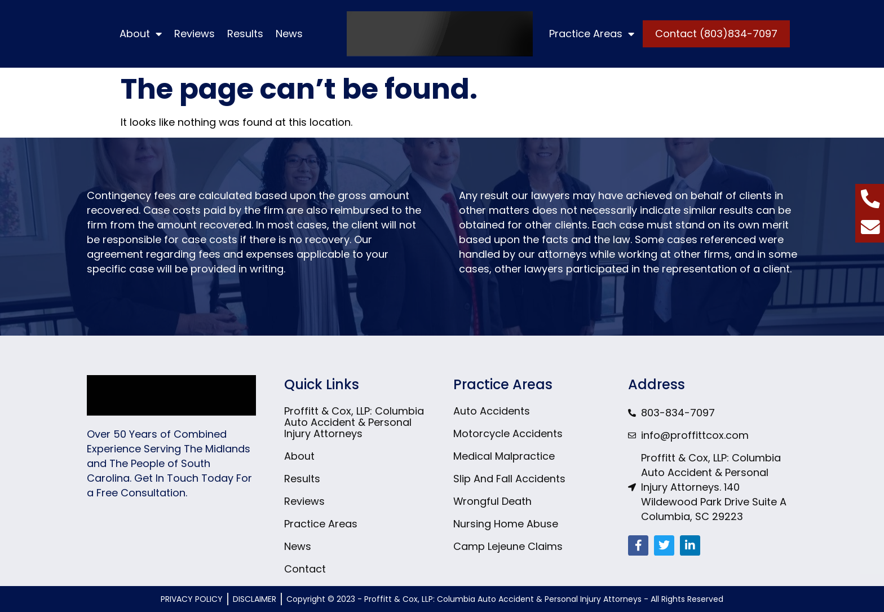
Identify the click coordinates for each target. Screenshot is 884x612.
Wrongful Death (492, 501)
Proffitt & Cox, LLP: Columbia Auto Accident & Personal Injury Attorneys (354, 422)
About (141, 34)
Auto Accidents (491, 411)
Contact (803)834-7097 (716, 34)
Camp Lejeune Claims (508, 546)
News (289, 34)
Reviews (194, 34)
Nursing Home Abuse (505, 524)
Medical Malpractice (504, 456)
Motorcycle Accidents (508, 433)
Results (245, 34)
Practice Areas (591, 34)
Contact (305, 569)
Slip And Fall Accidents (509, 479)
